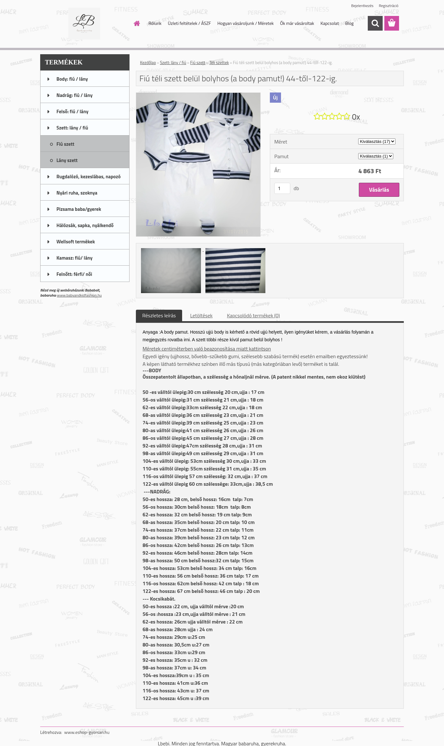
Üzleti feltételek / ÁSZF (189, 23)
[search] (375, 23)
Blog (349, 23)
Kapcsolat (330, 23)
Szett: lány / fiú (173, 62)
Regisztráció (388, 6)
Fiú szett (197, 62)
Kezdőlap (148, 62)
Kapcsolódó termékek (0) (253, 315)
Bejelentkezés (362, 6)
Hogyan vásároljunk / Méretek (245, 23)
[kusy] (282, 188)
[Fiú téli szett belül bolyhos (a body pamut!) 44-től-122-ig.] (198, 95)
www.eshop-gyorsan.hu (86, 732)
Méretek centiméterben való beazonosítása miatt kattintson (207, 348)
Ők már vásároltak (297, 23)
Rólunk (155, 23)
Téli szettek (219, 62)
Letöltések (201, 315)
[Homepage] (136, 23)
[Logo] (84, 24)
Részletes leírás (159, 315)
